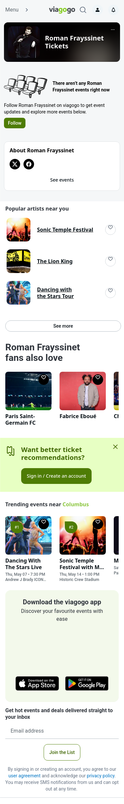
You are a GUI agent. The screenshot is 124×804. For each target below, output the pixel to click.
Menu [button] (17, 10)
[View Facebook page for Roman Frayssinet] (28, 164)
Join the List (62, 752)
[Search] (83, 10)
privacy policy (101, 775)
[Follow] (110, 229)
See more (63, 326)
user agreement (24, 775)
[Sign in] (97, 10)
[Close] (115, 446)
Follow (14, 123)
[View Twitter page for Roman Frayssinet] (15, 164)
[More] (112, 29)
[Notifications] (113, 10)
